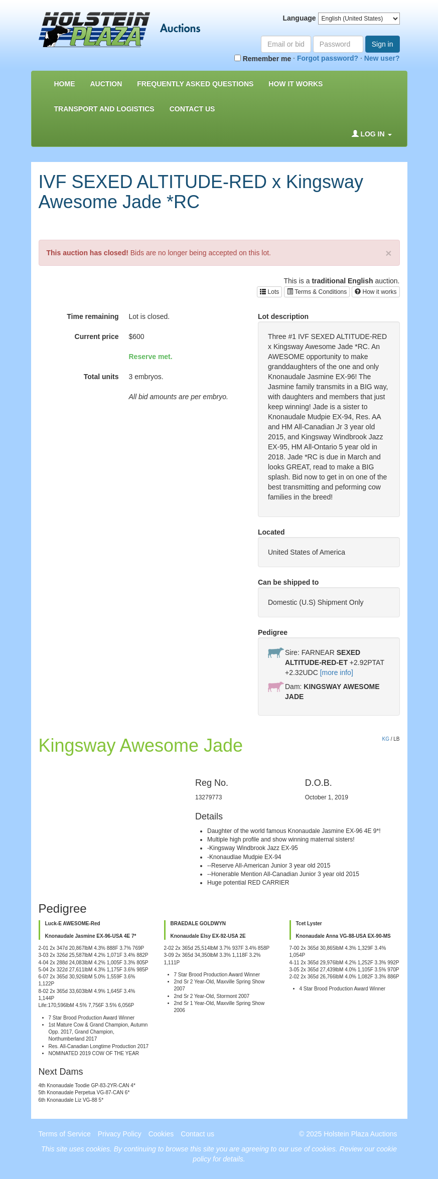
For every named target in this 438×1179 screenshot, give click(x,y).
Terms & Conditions (317, 291)
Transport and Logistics (104, 109)
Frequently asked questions (195, 84)
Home (64, 84)
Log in (372, 134)
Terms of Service (65, 1134)
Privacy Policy (119, 1134)
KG (385, 739)
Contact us (192, 109)
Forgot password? (327, 58)
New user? (382, 58)
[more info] (336, 672)
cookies (98, 1149)
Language (299, 18)
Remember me (262, 59)
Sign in (382, 44)
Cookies (161, 1134)
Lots (269, 291)
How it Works (295, 84)
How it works (375, 291)
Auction (106, 84)
